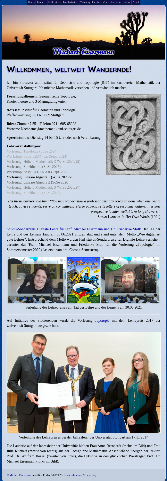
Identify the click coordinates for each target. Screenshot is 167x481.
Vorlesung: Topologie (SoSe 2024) (32, 151)
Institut (127, 2)
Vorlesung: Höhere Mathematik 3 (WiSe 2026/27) (43, 187)
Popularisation (70, 2)
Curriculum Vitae (112, 2)
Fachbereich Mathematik (135, 82)
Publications (54, 2)
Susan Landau (109, 217)
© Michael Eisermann (19, 474)
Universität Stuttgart (22, 88)
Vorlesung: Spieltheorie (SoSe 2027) (34, 193)
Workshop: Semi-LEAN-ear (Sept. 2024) (37, 156)
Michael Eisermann (83, 51)
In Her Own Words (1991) (141, 217)
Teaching (85, 2)
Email (136, 2)
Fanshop (96, 2)
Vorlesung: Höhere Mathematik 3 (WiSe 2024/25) (43, 162)
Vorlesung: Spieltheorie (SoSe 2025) (34, 167)
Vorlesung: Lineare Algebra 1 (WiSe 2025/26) (41, 177)
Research (41, 2)
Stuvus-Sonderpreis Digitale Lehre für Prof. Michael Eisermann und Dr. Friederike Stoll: (74, 229)
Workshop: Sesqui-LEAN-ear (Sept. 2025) (38, 172)
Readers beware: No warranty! (80, 474)
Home (31, 2)
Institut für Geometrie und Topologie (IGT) (75, 82)
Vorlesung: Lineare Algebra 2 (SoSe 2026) (38, 182)
